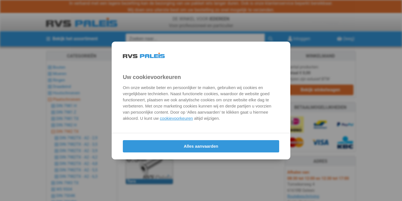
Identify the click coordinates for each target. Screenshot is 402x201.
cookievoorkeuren (176, 118)
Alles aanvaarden (201, 146)
